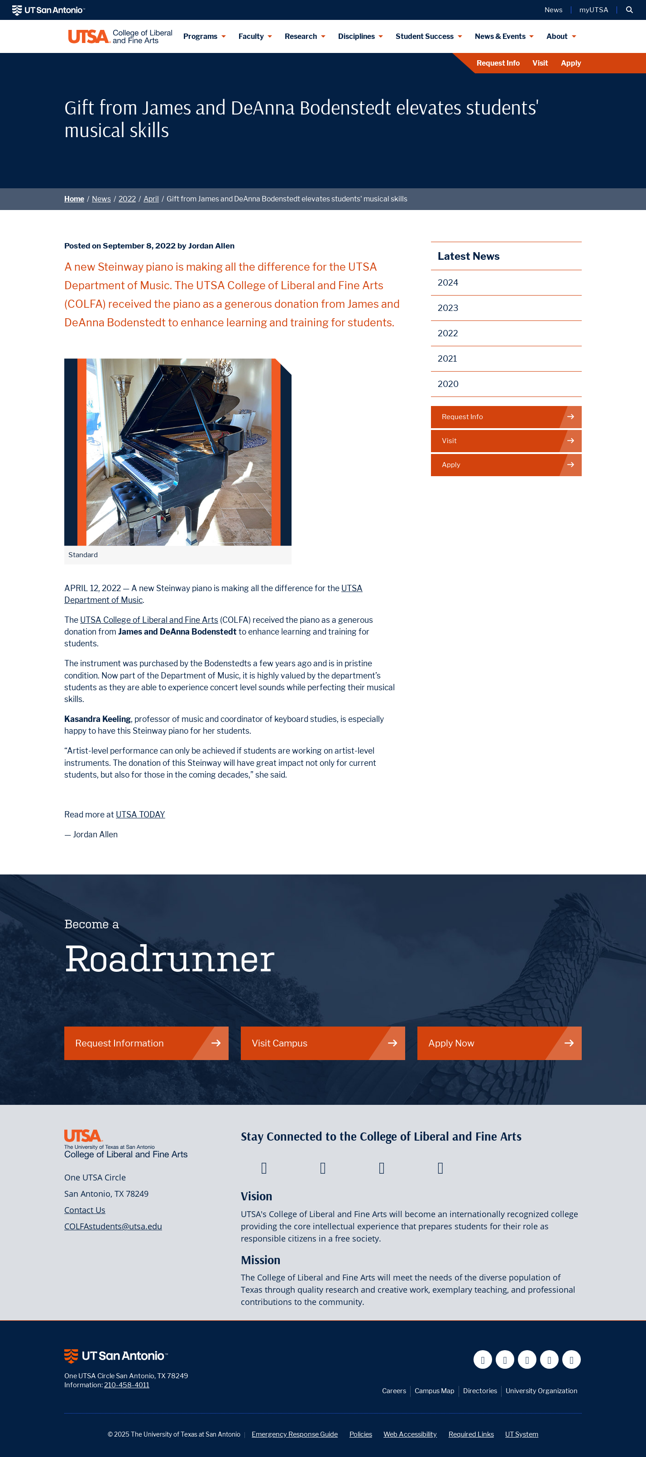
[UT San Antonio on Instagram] (571, 1359)
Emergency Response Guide (295, 1434)
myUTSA (593, 10)
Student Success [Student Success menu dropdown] (425, 36)
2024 (448, 282)
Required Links (471, 1434)
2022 (127, 199)
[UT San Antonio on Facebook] (483, 1359)
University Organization (542, 1391)
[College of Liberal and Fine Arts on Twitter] (323, 1170)
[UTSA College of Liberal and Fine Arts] (120, 36)
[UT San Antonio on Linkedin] (549, 1359)
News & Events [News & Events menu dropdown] (500, 36)
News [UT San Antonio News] (554, 10)
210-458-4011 (126, 1385)
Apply (571, 63)
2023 (448, 308)
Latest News (469, 256)
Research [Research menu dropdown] (301, 36)
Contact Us (84, 1209)
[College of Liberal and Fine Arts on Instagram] (441, 1170)
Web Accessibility (410, 1434)
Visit (540, 63)
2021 (447, 358)
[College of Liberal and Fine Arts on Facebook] (264, 1170)
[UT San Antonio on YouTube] (527, 1359)
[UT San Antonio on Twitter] (505, 1359)
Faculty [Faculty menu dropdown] (251, 36)
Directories (480, 1391)
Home (74, 199)
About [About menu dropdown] (557, 36)
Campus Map (435, 1391)
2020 (448, 384)
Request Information (148, 1043)
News (101, 199)
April (151, 199)
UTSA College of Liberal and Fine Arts (149, 620)
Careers (394, 1391)
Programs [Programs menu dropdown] (200, 36)
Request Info (498, 63)
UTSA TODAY (140, 814)
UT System (521, 1434)
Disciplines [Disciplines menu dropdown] (356, 36)
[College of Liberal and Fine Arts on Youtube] (382, 1170)
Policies (360, 1434)
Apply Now (501, 1043)
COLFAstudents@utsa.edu (113, 1226)
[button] (629, 10)
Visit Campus (325, 1043)
